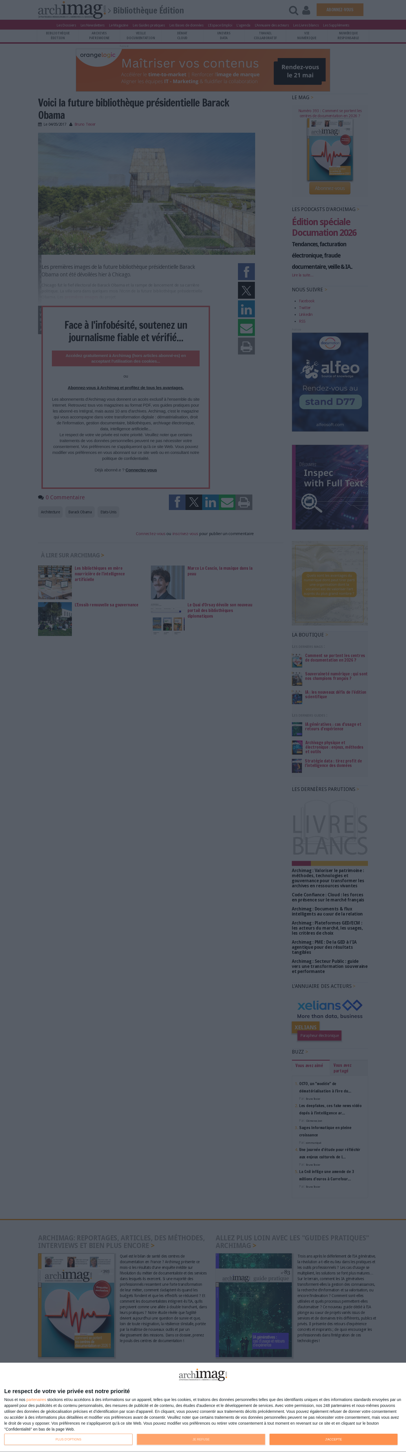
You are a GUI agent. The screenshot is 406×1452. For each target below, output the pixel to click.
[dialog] (203, 1407)
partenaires (36, 1400)
